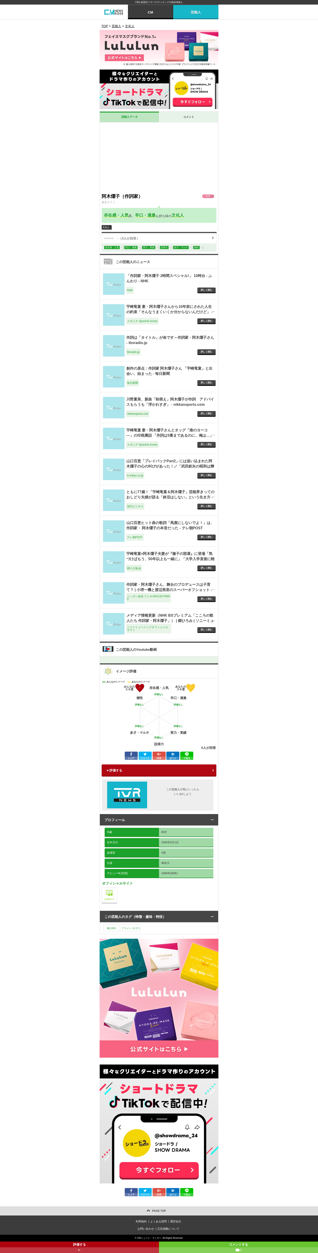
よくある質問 (158, 1221)
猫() (111, 928)
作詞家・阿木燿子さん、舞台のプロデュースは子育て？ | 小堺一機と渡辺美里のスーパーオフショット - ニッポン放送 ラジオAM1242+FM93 (169, 590)
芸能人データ (129, 116)
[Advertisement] (159, 157)
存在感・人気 (116, 215)
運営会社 (175, 1221)
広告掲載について (168, 1228)
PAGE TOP (159, 1211)
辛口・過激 (145, 215)
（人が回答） (122, 238)
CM (150, 12)
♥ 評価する (114, 770)
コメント (188, 116)
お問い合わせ (146, 1228)
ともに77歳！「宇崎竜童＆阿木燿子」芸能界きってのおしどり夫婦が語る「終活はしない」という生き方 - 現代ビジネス (170, 497)
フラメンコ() (131, 928)
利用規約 (141, 1221)
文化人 (178, 215)
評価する (79, 1248)
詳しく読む (206, 290)
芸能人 (196, 12)
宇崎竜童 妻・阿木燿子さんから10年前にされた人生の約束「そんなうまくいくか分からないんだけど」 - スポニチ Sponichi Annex (169, 312)
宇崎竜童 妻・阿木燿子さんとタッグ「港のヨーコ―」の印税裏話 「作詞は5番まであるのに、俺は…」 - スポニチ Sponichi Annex (169, 435)
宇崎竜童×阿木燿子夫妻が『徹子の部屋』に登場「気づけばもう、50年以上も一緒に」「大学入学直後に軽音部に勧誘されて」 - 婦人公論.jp (170, 559)
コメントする (238, 1248)
